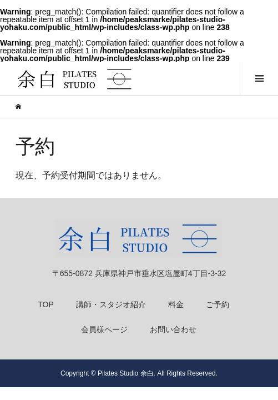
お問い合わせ (173, 329)
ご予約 (217, 304)
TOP (46, 304)
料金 (176, 304)
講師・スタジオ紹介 (111, 304)
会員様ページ (104, 329)
